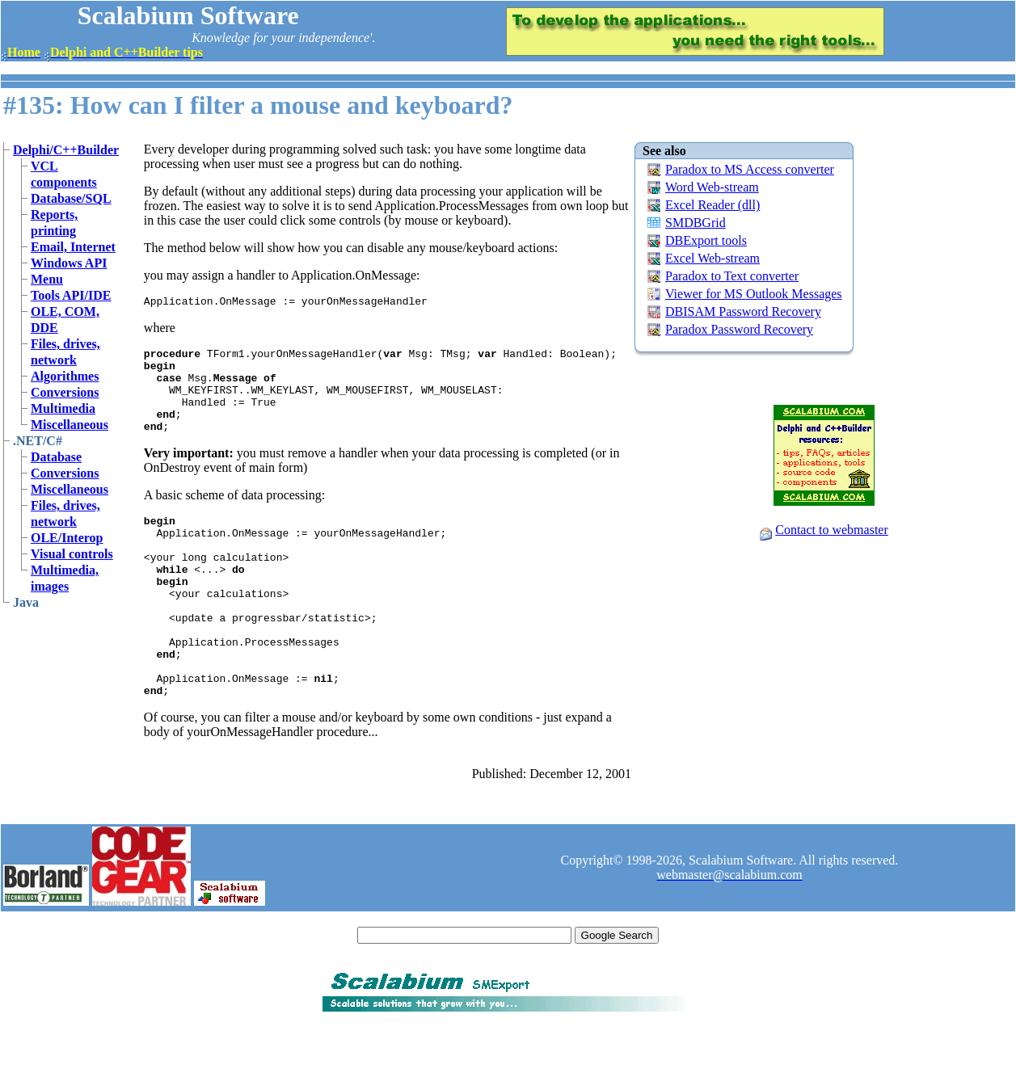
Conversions (65, 392)
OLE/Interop (67, 538)
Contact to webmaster (831, 529)
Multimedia (63, 408)
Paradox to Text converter (732, 276)
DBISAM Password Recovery (743, 311)
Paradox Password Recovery (739, 329)
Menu (47, 279)
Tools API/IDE (71, 295)
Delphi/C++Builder (66, 150)
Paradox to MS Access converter (749, 169)
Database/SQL (71, 198)
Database (56, 457)
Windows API (69, 263)
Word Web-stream (712, 187)
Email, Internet (73, 247)
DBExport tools (706, 240)
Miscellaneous (69, 424)
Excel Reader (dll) (712, 205)
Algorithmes (65, 376)
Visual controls (72, 554)
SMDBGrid (695, 222)
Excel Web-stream (712, 258)
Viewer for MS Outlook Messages (753, 294)
